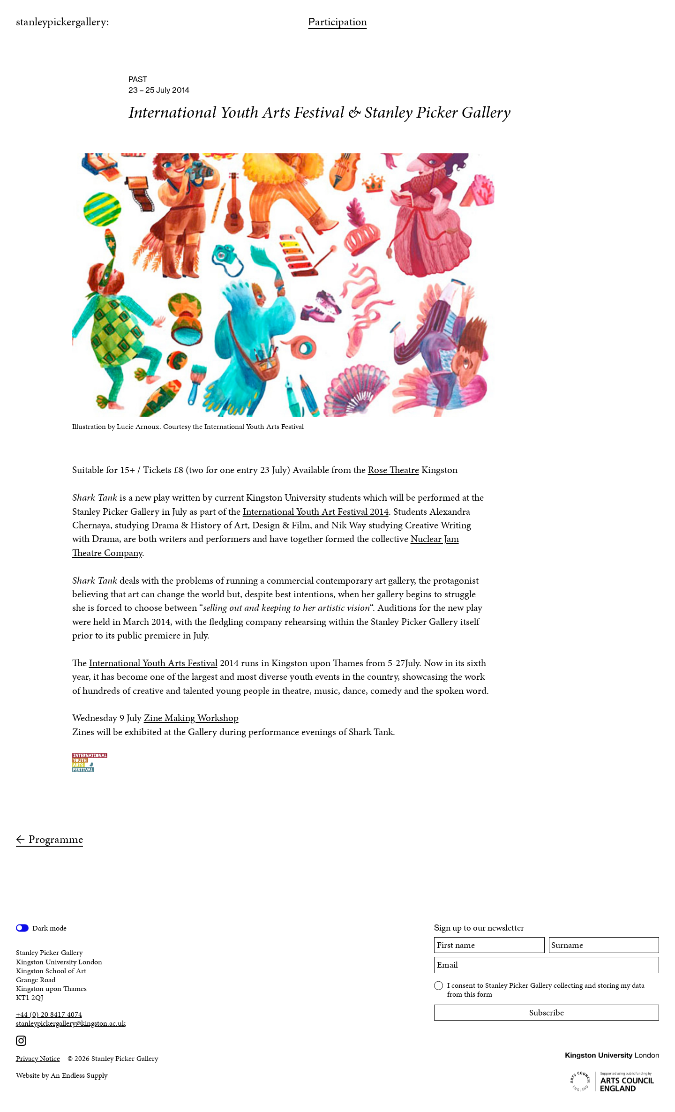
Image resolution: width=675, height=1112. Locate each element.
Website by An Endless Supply (61, 1075)
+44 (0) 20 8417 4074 (49, 1014)
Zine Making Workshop (191, 718)
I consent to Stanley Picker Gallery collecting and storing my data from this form (546, 989)
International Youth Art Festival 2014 (316, 511)
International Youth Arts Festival (153, 663)
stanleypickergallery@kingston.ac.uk (71, 1023)
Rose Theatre (393, 470)
